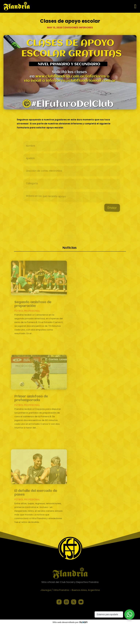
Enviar (107, 209)
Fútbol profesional (29, 310)
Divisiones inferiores (78, 27)
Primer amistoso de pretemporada (33, 398)
